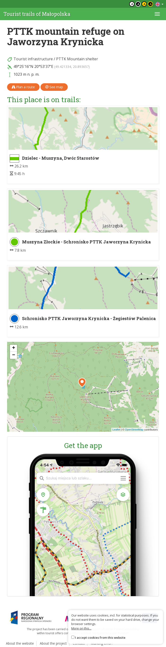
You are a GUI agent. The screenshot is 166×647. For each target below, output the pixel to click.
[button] (82, 382)
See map (54, 87)
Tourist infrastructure (33, 59)
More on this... (81, 628)
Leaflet (116, 429)
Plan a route (23, 87)
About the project (53, 643)
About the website (20, 643)
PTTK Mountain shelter (77, 59)
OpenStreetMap (134, 429)
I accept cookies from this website (100, 637)
